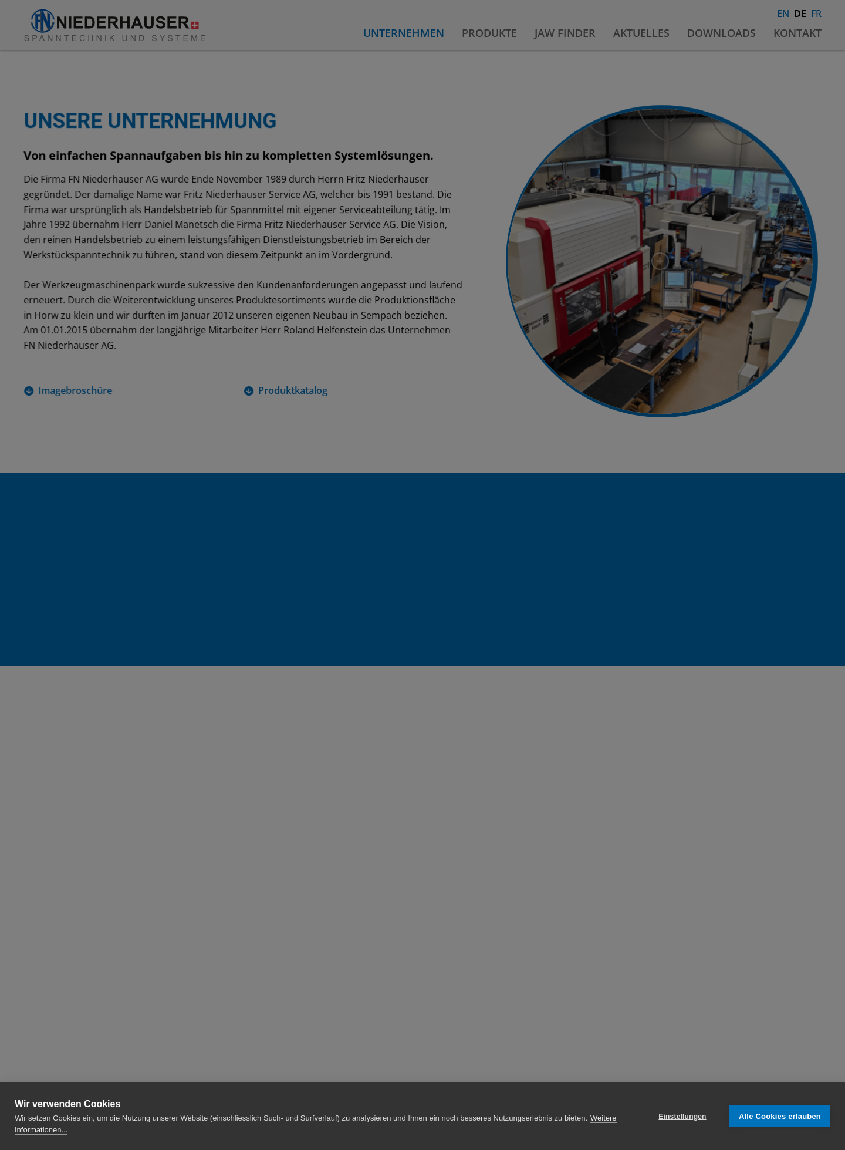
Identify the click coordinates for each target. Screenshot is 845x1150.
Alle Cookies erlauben (780, 1116)
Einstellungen (682, 1116)
